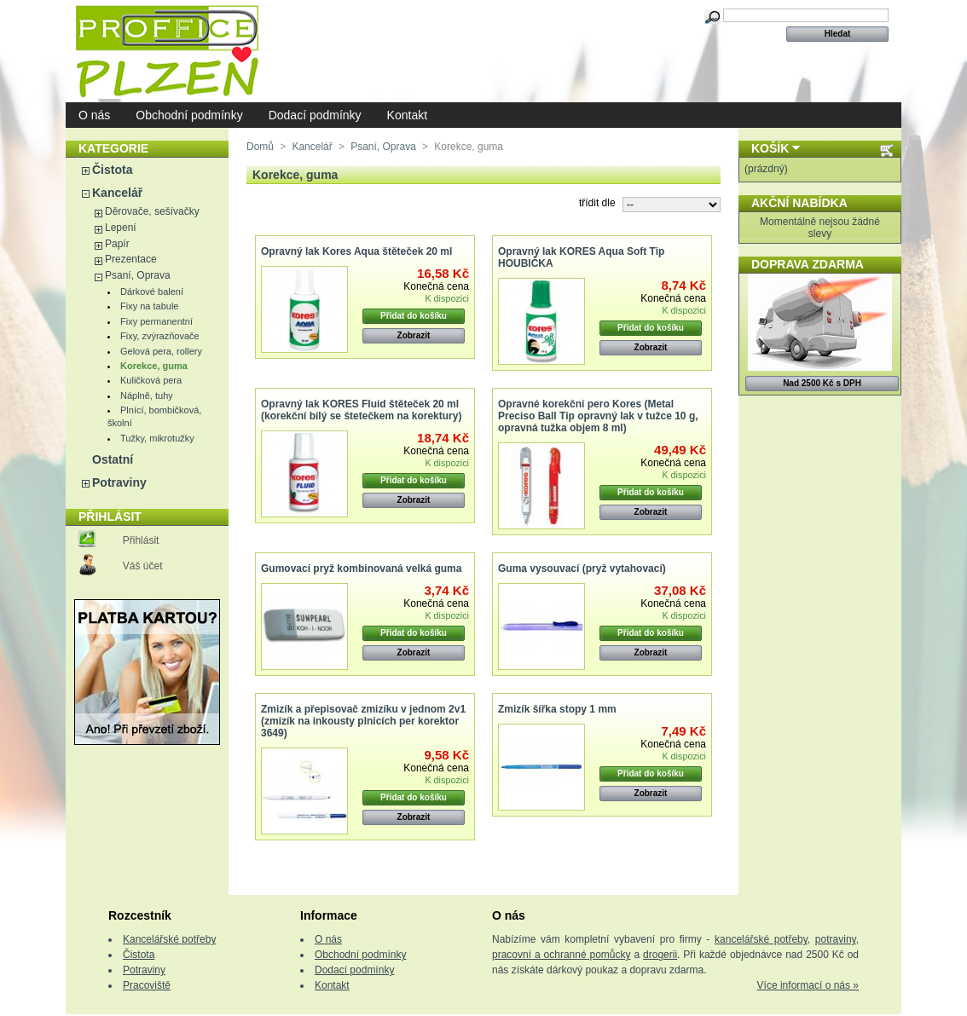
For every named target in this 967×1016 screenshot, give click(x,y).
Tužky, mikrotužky (157, 438)
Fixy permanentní (156, 321)
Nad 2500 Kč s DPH (822, 383)
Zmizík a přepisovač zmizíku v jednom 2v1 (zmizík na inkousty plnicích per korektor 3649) (363, 721)
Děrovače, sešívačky (152, 211)
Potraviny (119, 482)
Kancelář (117, 192)
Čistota (112, 169)
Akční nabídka (799, 203)
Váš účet (143, 566)
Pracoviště (147, 985)
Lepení (120, 228)
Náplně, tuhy (146, 395)
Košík (770, 148)
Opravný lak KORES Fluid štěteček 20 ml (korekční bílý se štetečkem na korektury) (361, 410)
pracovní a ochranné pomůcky (561, 955)
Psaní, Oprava (138, 275)
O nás (94, 115)
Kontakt (407, 115)
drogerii (660, 955)
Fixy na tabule (149, 306)
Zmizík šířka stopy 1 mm (557, 709)
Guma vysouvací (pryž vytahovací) (582, 568)
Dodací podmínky (315, 115)
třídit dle (597, 203)
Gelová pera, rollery (161, 351)
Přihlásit (141, 540)
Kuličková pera (151, 380)
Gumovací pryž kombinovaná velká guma (361, 568)
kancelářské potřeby (761, 939)
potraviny (835, 939)
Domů (260, 147)
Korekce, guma (154, 366)
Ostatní (112, 459)
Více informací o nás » (808, 985)
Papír (117, 244)
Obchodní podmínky (189, 115)
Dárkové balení (151, 291)
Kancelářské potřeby (169, 939)
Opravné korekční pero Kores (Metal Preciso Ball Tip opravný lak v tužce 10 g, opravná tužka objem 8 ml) (598, 416)
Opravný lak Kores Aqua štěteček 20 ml (356, 251)
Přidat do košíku (413, 315)
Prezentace (131, 259)
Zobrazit (414, 335)
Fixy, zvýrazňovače (160, 336)
